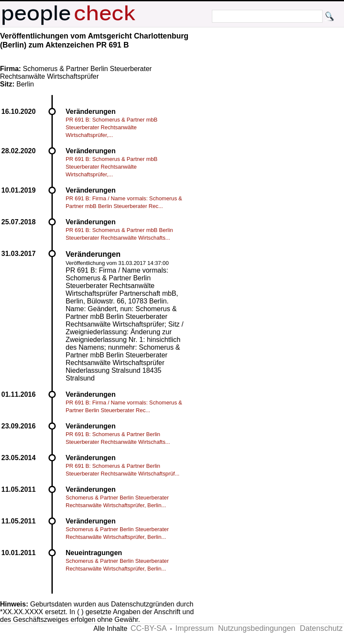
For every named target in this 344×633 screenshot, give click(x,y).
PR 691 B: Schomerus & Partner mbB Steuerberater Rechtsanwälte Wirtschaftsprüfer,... (111, 127)
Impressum (194, 628)
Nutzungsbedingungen (256, 628)
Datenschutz (321, 628)
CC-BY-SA (148, 628)
